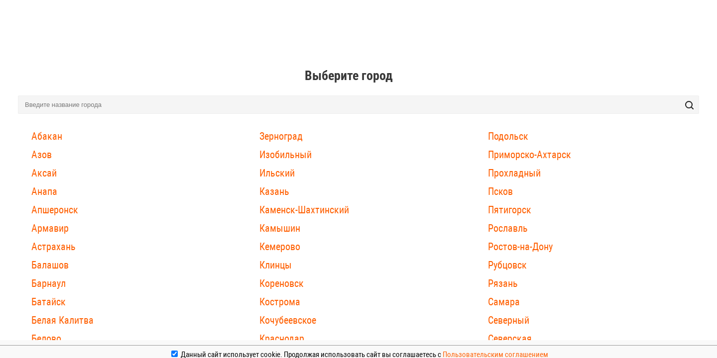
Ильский (277, 173)
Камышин (279, 228)
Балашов (50, 265)
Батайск (48, 302)
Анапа (44, 191)
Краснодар (281, 339)
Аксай (44, 173)
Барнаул (48, 283)
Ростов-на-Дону (520, 247)
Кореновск (281, 283)
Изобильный (285, 155)
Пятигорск (509, 210)
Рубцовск (507, 265)
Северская (510, 339)
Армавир (50, 228)
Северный (508, 320)
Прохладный (514, 173)
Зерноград (281, 136)
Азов (41, 155)
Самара (504, 302)
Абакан (46, 136)
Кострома (279, 302)
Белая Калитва (62, 320)
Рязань (503, 283)
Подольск (508, 136)
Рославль (508, 228)
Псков (500, 191)
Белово (46, 339)
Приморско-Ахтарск (529, 155)
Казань (274, 191)
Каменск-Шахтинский (304, 210)
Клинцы (275, 265)
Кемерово (279, 247)
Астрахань (53, 247)
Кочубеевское (287, 320)
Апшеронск (54, 210)
